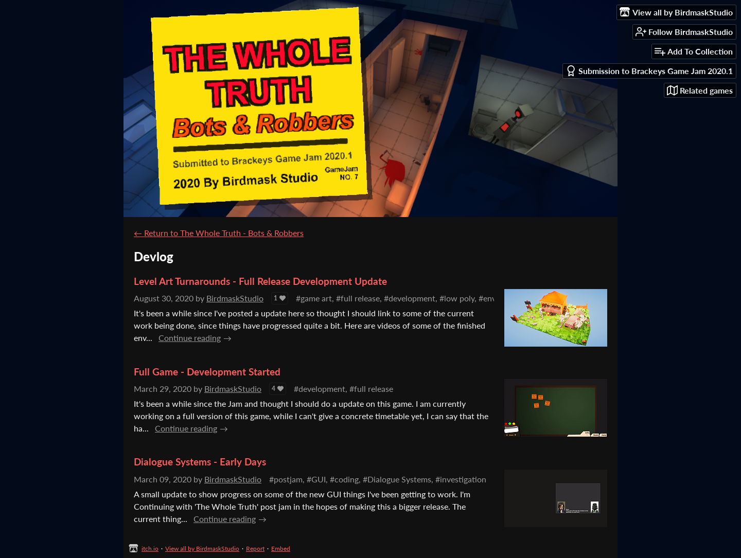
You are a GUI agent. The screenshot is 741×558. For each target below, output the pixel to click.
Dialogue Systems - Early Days (200, 461)
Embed (280, 548)
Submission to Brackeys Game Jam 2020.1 (649, 70)
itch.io (150, 548)
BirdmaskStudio (234, 298)
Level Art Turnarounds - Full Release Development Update (260, 281)
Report (255, 548)
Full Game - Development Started (207, 371)
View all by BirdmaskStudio (202, 548)
